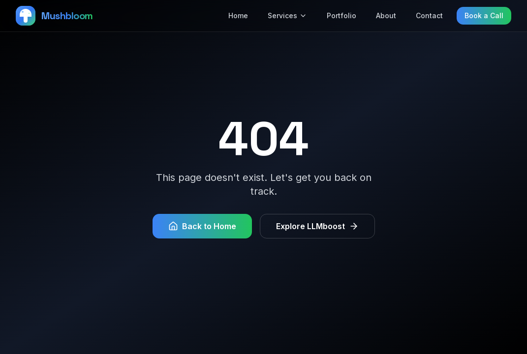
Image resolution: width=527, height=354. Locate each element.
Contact (429, 15)
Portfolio (341, 15)
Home (238, 15)
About (386, 15)
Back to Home (202, 226)
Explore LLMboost (317, 226)
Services (287, 15)
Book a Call (484, 15)
